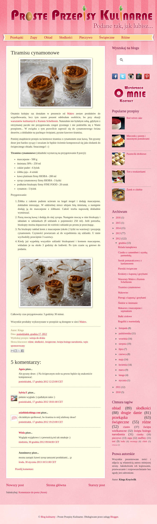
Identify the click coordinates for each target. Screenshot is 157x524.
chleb (144, 441)
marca (122, 370)
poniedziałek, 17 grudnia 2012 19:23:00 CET (41, 422)
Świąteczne (106, 37)
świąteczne (50, 342)
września (123, 338)
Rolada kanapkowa (127, 247)
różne (31, 342)
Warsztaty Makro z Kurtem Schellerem (131, 281)
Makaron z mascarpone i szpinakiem (130, 309)
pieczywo (116, 438)
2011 (118, 387)
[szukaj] (134, 60)
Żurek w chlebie (135, 189)
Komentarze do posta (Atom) (33, 492)
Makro (70, 113)
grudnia (123, 243)
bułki (123, 441)
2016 (118, 217)
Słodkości (65, 37)
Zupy (33, 37)
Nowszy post (15, 485)
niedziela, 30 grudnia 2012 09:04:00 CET (39, 442)
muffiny (142, 438)
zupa (129, 438)
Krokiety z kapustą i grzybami (132, 274)
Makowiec (123, 292)
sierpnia (123, 344)
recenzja (133, 441)
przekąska (120, 417)
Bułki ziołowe (125, 316)
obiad (116, 408)
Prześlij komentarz (24, 469)
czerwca (123, 354)
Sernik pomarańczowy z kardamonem (129, 262)
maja (121, 359)
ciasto (126, 427)
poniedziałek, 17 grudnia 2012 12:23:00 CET (41, 381)
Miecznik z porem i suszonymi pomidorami (138, 137)
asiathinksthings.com (30, 412)
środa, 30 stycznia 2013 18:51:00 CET (37, 462)
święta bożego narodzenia (69, 342)
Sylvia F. (23, 392)
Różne (125, 37)
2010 (118, 392)
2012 (118, 238)
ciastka (140, 434)
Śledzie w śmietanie (127, 303)
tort (113, 441)
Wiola (22, 432)
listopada (123, 328)
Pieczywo (85, 37)
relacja (114, 445)
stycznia (123, 380)
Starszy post (96, 485)
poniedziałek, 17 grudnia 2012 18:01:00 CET (41, 402)
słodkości (39, 342)
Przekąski (16, 37)
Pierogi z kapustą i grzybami (132, 297)
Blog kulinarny (48, 517)
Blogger (114, 517)
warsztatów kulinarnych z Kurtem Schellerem (34, 121)
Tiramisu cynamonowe (129, 287)
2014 (118, 228)
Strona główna (56, 485)
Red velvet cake (134, 118)
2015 (118, 223)
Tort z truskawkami (136, 171)
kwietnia (123, 364)
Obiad (48, 37)
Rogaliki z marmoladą (129, 321)
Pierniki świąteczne (127, 268)
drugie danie (131, 412)
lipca (121, 349)
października (125, 333)
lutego (122, 375)
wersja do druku (37, 338)
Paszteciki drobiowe (136, 154)
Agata (22, 369)
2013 (118, 233)
